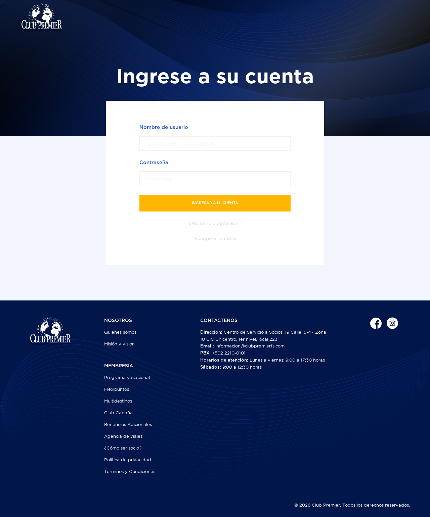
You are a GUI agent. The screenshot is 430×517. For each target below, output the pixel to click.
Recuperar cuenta (215, 238)
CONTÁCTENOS (219, 320)
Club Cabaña (118, 412)
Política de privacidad (127, 459)
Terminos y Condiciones (129, 471)
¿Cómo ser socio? (122, 448)
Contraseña (153, 162)
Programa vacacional (127, 377)
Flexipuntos (116, 389)
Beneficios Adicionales (128, 424)
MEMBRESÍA (118, 366)
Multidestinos (118, 401)
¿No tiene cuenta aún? (215, 223)
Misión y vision (119, 343)
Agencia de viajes (123, 436)
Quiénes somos (120, 332)
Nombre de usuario (163, 127)
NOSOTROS (118, 320)
